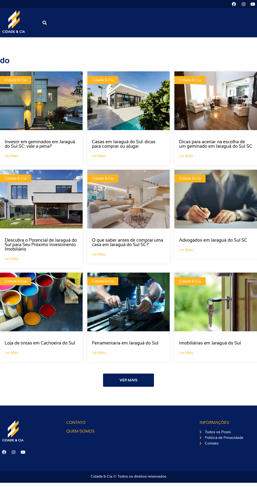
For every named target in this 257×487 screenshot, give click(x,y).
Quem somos (80, 431)
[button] (44, 23)
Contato (76, 423)
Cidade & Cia (16, 80)
